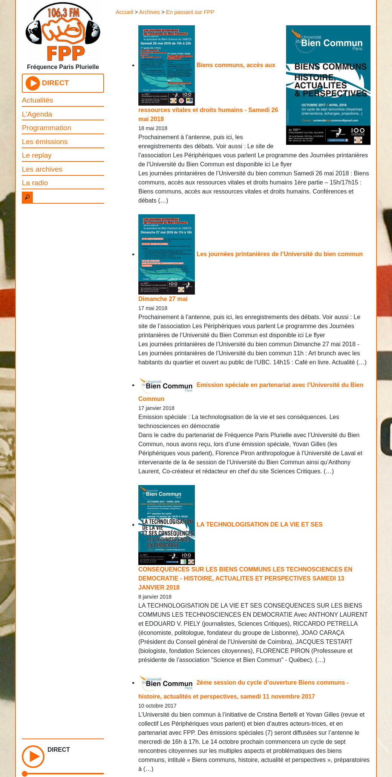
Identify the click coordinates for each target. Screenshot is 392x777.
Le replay (37, 155)
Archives (149, 12)
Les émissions (45, 142)
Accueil (124, 12)
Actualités (37, 100)
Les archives (42, 169)
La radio (35, 183)
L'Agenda (37, 114)
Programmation (46, 128)
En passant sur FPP (190, 12)
